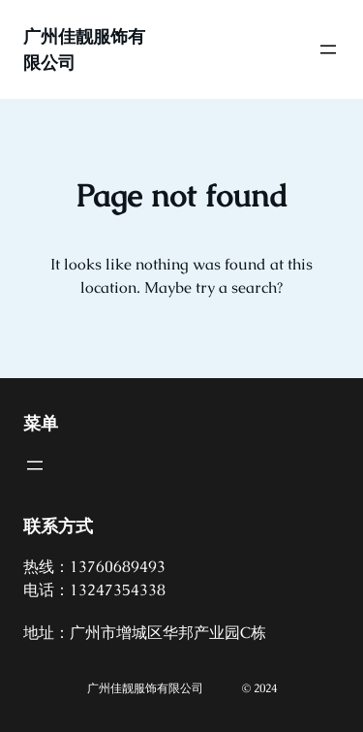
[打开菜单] (328, 49)
